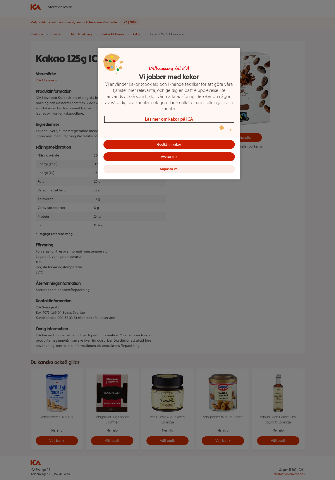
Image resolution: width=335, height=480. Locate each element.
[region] (169, 113)
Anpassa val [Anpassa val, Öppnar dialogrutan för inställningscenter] (169, 169)
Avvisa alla (169, 157)
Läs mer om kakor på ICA (169, 119)
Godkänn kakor (169, 144)
